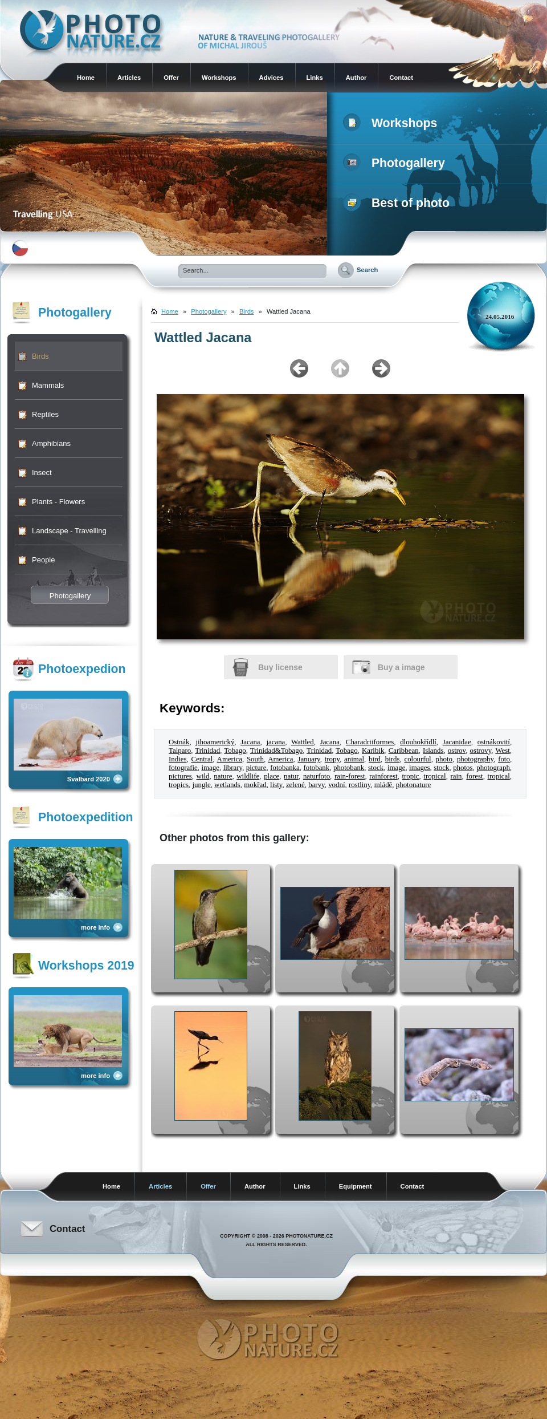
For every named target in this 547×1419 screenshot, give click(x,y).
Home (86, 77)
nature (223, 776)
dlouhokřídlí (418, 742)
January (309, 759)
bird (375, 759)
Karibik (373, 751)
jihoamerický (214, 742)
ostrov (457, 751)
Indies (177, 759)
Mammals (48, 385)
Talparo (180, 751)
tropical (434, 776)
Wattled (302, 742)
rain (456, 776)
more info (95, 927)
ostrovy (481, 751)
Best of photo (399, 203)
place (271, 776)
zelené (295, 785)
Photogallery (396, 163)
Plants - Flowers (58, 501)
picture (256, 768)
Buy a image (401, 667)
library (232, 768)
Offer (171, 77)
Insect (42, 472)
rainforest (383, 776)
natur (291, 776)
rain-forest (349, 776)
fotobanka (284, 768)
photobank (348, 768)
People (43, 560)
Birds (40, 356)
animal (354, 759)
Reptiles (45, 414)
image (210, 768)
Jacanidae (457, 742)
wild (203, 776)
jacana (275, 742)
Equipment (355, 1186)
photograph (493, 768)
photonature (413, 785)
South (255, 759)
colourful (417, 759)
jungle (201, 785)
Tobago (235, 751)
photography (475, 759)
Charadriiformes (370, 742)
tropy (332, 759)
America (229, 759)
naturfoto (316, 776)
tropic (410, 776)
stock (375, 768)
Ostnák (179, 742)
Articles (129, 77)
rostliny (360, 785)
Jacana (250, 742)
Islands (433, 751)
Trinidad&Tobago (276, 751)
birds (392, 759)
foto (504, 759)
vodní (336, 785)
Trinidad (207, 751)
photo (444, 759)
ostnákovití (493, 742)
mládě (383, 785)
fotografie (183, 768)
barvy (316, 785)
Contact (401, 77)
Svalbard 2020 (88, 779)
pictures (180, 776)
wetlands (227, 785)
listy (276, 785)
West (502, 751)
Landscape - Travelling (69, 530)
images (419, 768)
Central (202, 759)
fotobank (316, 768)
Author (356, 77)
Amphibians (51, 443)
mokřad (255, 785)
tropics (179, 785)
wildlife (247, 776)
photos (462, 768)
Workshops (219, 77)
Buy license (280, 667)
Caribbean (404, 751)
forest (474, 776)
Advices (271, 77)
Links (315, 77)
